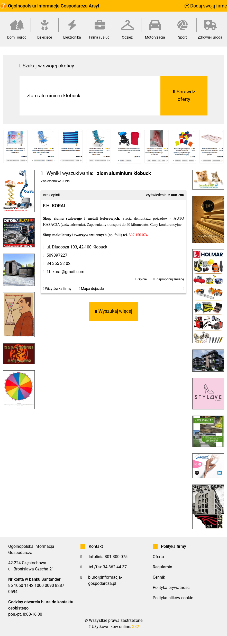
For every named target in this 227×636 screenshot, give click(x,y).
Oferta (158, 556)
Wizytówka (57, 288)
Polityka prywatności (171, 587)
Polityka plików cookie (173, 597)
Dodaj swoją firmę (206, 5)
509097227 (57, 255)
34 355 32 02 (58, 263)
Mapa (91, 288)
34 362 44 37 (115, 567)
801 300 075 (116, 556)
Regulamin (162, 567)
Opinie (142, 279)
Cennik (159, 577)
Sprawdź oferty (184, 95)
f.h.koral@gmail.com (65, 271)
